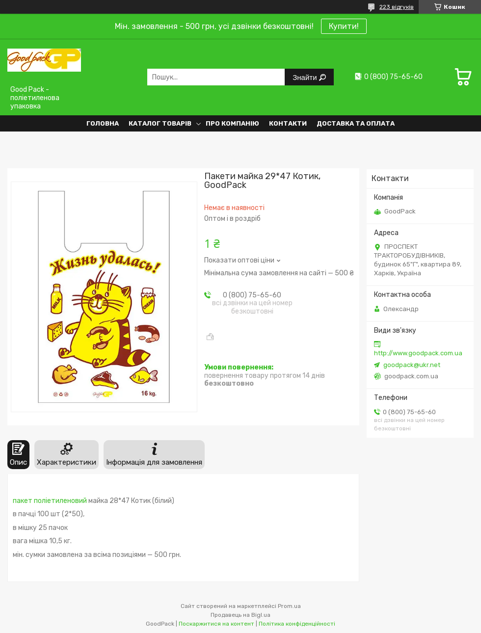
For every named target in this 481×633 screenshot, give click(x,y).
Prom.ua (289, 606)
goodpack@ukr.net (411, 365)
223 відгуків (396, 6)
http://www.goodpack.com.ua (418, 353)
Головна (102, 123)
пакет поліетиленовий (50, 501)
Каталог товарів (160, 123)
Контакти (288, 123)
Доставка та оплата (356, 123)
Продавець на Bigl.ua (240, 614)
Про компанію (232, 123)
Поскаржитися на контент (216, 623)
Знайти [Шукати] (306, 77)
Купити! (344, 26)
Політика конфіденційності (297, 623)
